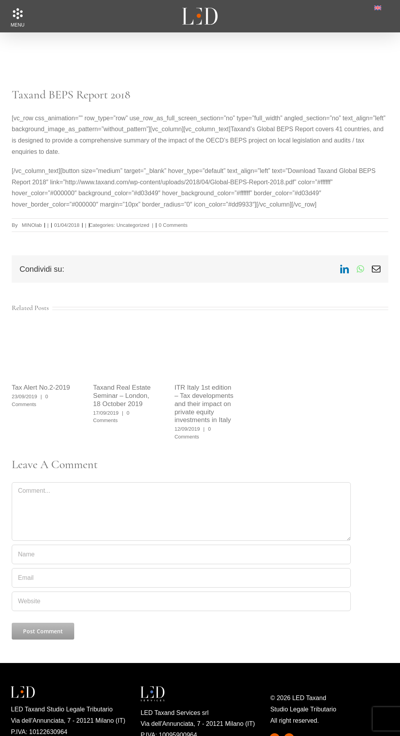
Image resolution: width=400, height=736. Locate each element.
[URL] (181, 601)
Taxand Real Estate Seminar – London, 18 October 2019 (121, 396)
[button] (17, 14)
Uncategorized (132, 225)
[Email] (181, 578)
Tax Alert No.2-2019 (41, 387)
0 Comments (173, 225)
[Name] (181, 554)
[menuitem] (377, 7)
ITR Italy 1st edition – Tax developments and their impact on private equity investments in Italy (204, 404)
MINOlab (32, 225)
